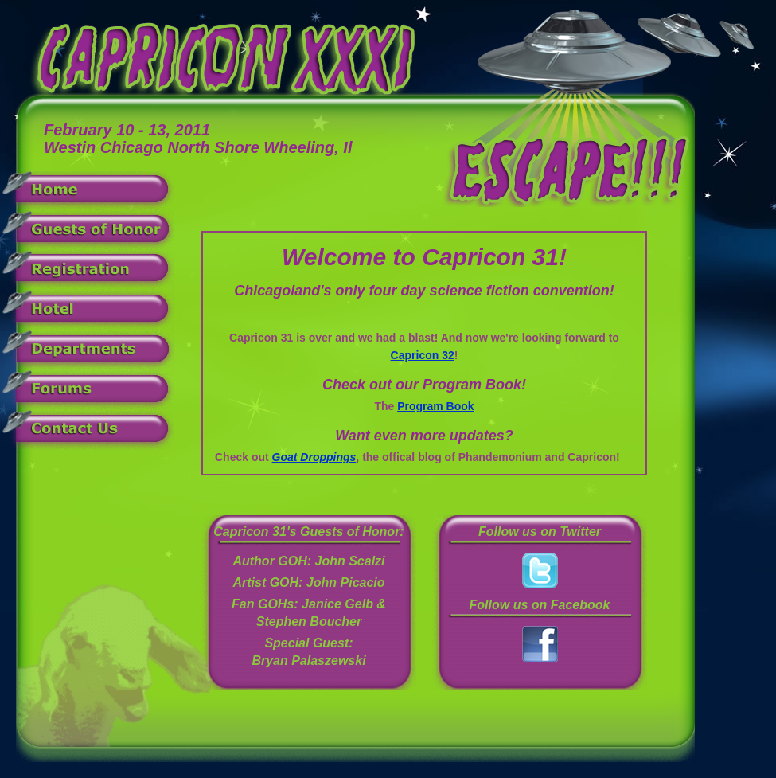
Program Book (435, 406)
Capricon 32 (422, 355)
